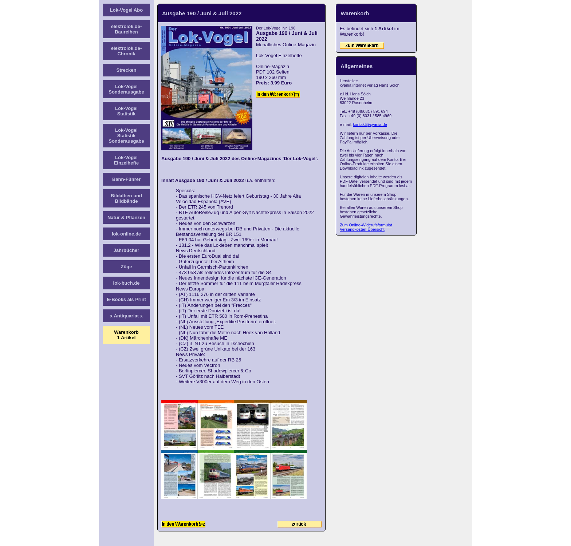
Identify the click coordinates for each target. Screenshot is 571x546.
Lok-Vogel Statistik (126, 111)
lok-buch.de (126, 283)
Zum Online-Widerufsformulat (366, 225)
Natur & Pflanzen (126, 217)
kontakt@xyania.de (370, 124)
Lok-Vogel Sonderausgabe (126, 89)
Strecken (127, 70)
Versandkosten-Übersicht (362, 229)
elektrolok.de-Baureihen (126, 29)
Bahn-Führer (126, 179)
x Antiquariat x (126, 315)
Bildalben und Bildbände (126, 198)
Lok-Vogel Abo (126, 10)
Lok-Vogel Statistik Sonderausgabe (126, 135)
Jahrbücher (126, 250)
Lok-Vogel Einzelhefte (126, 160)
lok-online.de (126, 234)
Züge (126, 266)
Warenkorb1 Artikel (126, 334)
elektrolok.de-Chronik (126, 51)
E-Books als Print (126, 299)
